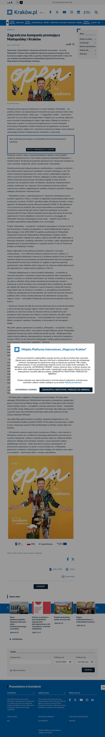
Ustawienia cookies (26, 390)
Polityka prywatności (73, 383)
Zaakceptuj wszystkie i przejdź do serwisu (66, 390)
